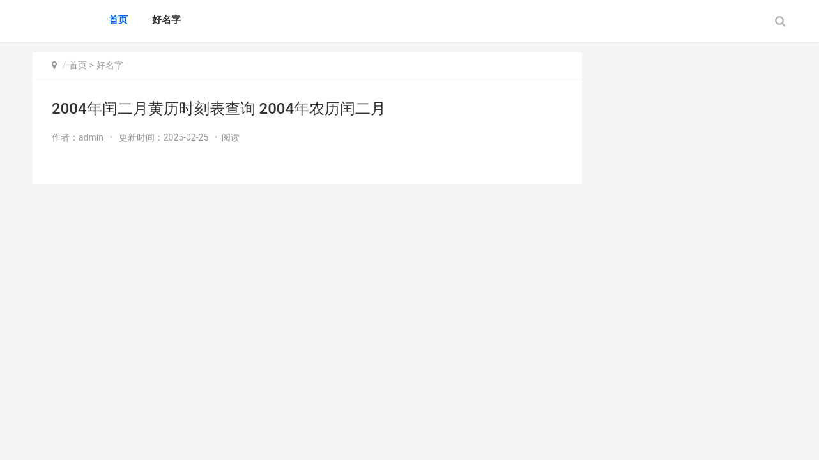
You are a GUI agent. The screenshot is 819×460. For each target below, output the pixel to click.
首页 (118, 20)
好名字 (166, 20)
